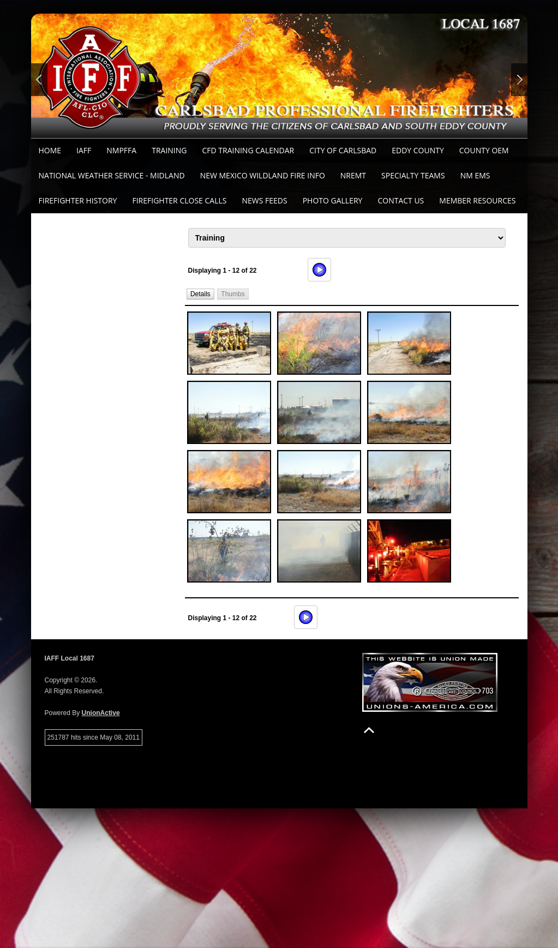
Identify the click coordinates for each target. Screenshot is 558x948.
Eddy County (418, 150)
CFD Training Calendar (248, 150)
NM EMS (475, 175)
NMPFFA (121, 150)
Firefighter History (78, 200)
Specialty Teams (413, 175)
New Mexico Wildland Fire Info (262, 175)
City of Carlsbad (342, 150)
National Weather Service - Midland (112, 175)
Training (169, 150)
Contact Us (400, 200)
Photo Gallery (333, 200)
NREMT (353, 175)
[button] (200, 294)
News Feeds (264, 200)
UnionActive (101, 713)
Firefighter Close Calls (179, 200)
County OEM (484, 150)
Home (50, 150)
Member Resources (477, 200)
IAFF (83, 150)
